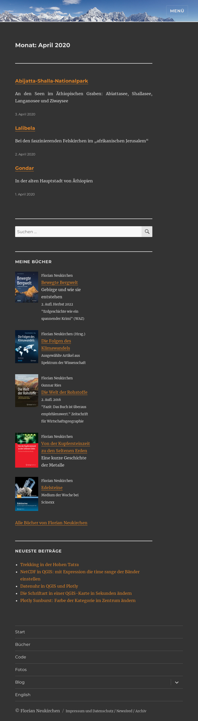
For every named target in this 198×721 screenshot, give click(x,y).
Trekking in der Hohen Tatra (49, 564)
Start (20, 631)
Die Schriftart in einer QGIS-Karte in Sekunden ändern (76, 593)
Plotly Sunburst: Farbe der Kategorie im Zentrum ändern (78, 600)
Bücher (22, 644)
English (23, 694)
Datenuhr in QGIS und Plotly (49, 586)
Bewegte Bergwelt (59, 282)
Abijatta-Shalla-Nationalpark (51, 81)
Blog (20, 682)
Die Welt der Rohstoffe (64, 392)
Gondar (24, 168)
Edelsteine (52, 487)
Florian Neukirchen (40, 710)
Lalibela (25, 128)
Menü (177, 10)
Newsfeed (124, 711)
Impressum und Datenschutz (89, 711)
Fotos (21, 669)
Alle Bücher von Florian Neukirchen (51, 522)
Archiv (140, 711)
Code (20, 657)
